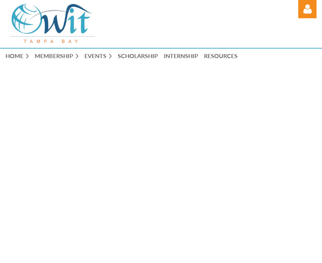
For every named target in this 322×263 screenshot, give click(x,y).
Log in (307, 9)
